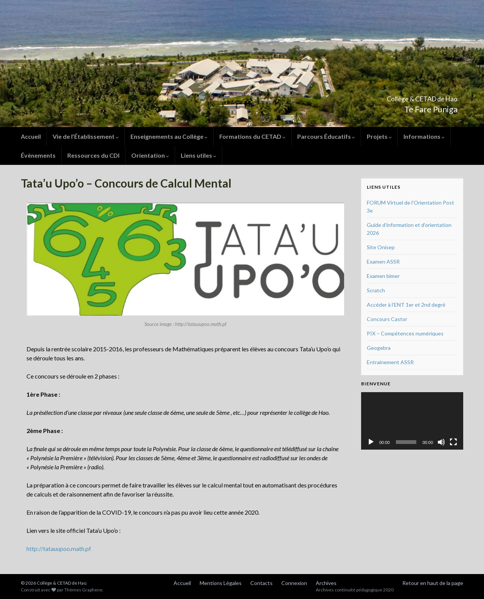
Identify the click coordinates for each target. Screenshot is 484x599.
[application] (412, 421)
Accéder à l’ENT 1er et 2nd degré (406, 304)
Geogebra (379, 348)
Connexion (294, 583)
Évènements (38, 155)
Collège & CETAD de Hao (396, 96)
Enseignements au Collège (169, 136)
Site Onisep (381, 247)
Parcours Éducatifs (326, 136)
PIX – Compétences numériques (405, 333)
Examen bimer (383, 276)
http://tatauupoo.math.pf (58, 548)
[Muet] (441, 442)
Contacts (261, 583)
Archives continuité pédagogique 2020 (355, 590)
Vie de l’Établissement (86, 136)
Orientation (150, 155)
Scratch (376, 290)
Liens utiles (198, 155)
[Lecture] (371, 442)
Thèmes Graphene (83, 590)
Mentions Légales (221, 583)
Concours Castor (387, 319)
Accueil (31, 136)
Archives (326, 583)
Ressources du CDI (93, 155)
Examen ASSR (383, 261)
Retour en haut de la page (432, 583)
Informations (424, 136)
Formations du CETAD (252, 136)
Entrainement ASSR (390, 362)
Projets (379, 136)
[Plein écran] (453, 442)
